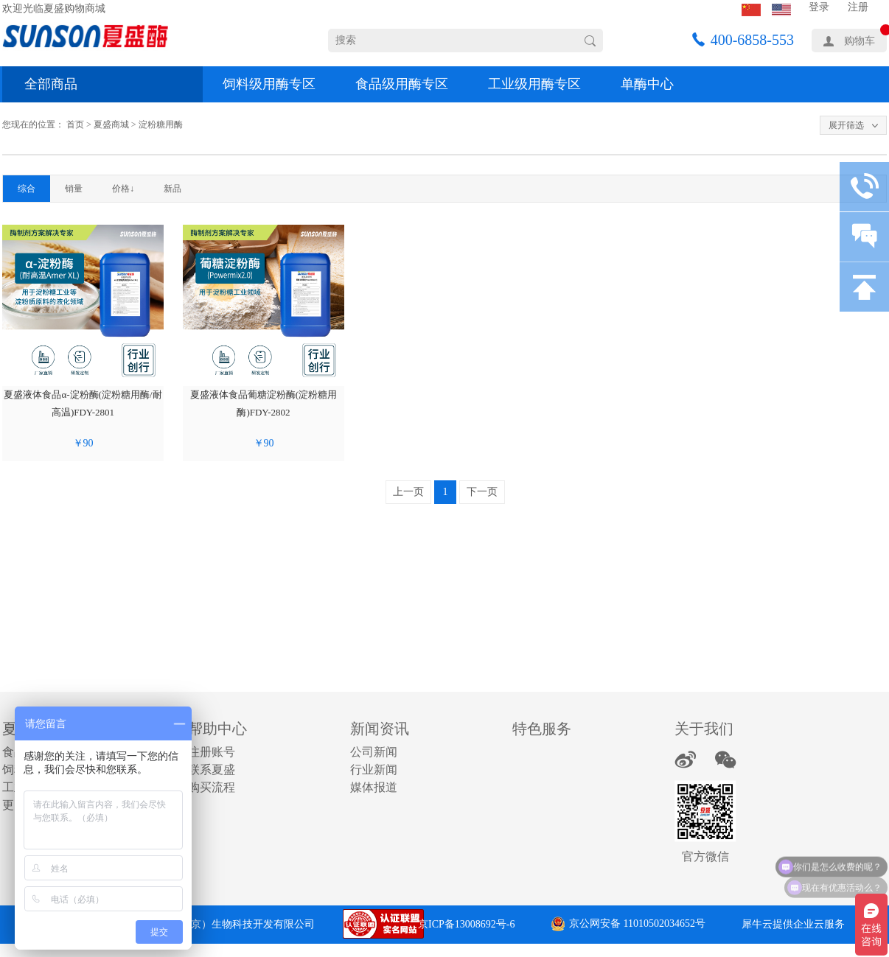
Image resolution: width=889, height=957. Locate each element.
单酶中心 (647, 84)
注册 (858, 7)
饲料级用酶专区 (269, 84)
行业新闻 (373, 769)
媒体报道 (373, 787)
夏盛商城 (111, 124)
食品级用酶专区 (401, 84)
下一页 (482, 491)
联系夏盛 (211, 769)
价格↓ (123, 188)
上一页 (408, 491)
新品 (172, 188)
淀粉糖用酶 (161, 124)
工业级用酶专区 (534, 84)
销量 (74, 188)
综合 (26, 188)
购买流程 (211, 787)
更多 (14, 805)
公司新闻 (373, 752)
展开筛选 (846, 125)
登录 (819, 7)
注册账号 (211, 752)
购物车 (859, 40)
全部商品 (50, 84)
